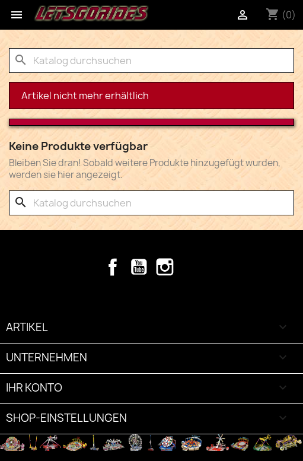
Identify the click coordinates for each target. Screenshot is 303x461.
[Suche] (151, 60)
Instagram (165, 267)
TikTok (191, 267)
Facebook (113, 267)
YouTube (139, 267)
